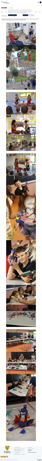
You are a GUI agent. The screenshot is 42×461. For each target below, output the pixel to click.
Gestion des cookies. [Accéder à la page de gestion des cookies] (24, 12)
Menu (38, 2)
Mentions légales (2, 459)
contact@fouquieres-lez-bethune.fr (19, 453)
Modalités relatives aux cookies (9, 459)
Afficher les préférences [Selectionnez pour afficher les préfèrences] (12, 15)
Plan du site (15, 459)
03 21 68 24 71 (18, 452)
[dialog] (21, 11)
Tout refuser (31, 15)
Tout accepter (25, 15)
